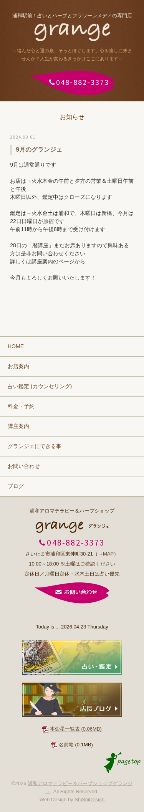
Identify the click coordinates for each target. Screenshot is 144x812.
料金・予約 (21, 406)
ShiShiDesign (89, 799)
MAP (108, 554)
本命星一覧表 (76, 729)
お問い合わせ (24, 466)
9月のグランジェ (39, 149)
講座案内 (18, 426)
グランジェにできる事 (34, 446)
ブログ (16, 486)
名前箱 (66, 745)
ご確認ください (97, 564)
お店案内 (18, 366)
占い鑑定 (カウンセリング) (40, 386)
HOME (16, 346)
